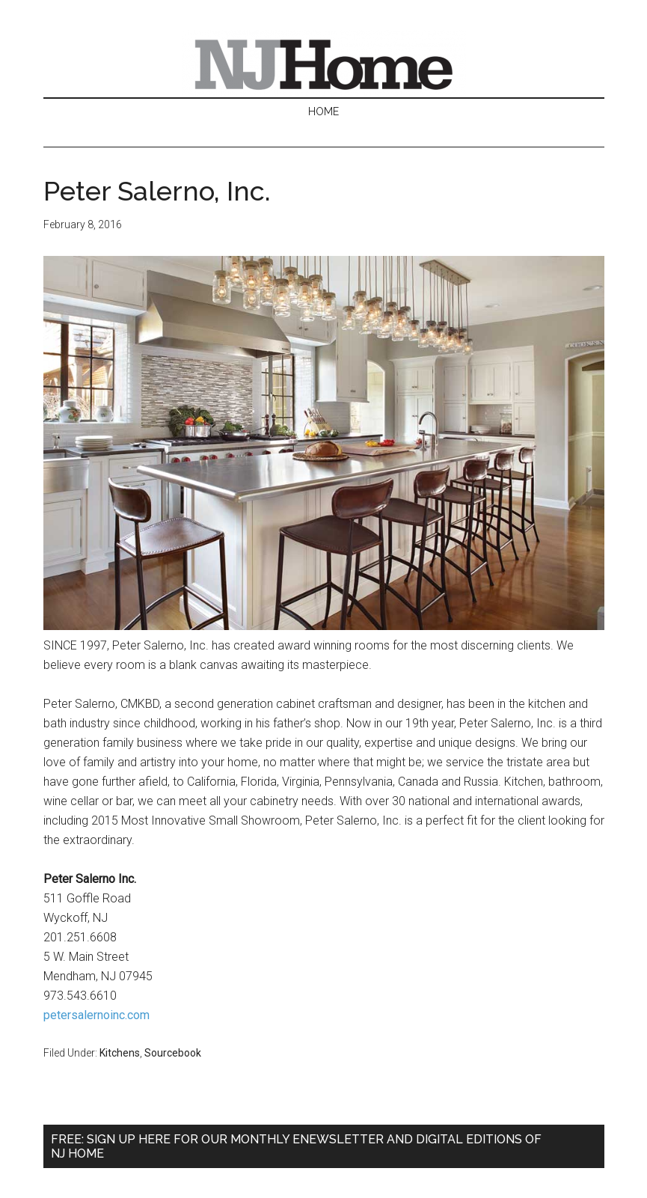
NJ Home (323, 63)
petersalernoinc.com (96, 1015)
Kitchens (119, 1053)
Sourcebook (172, 1053)
